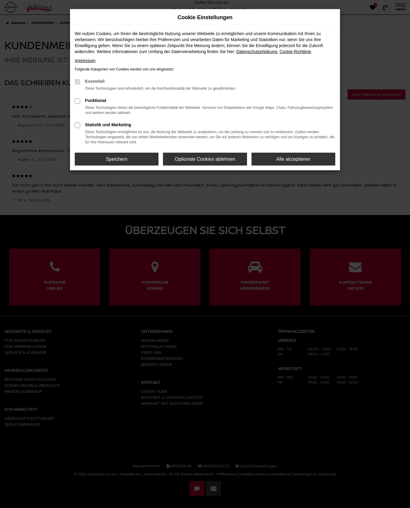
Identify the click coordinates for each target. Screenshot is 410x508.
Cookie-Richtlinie (295, 51)
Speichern (117, 159)
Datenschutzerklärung (256, 51)
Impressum (85, 60)
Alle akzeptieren (293, 159)
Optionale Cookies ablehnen (205, 159)
